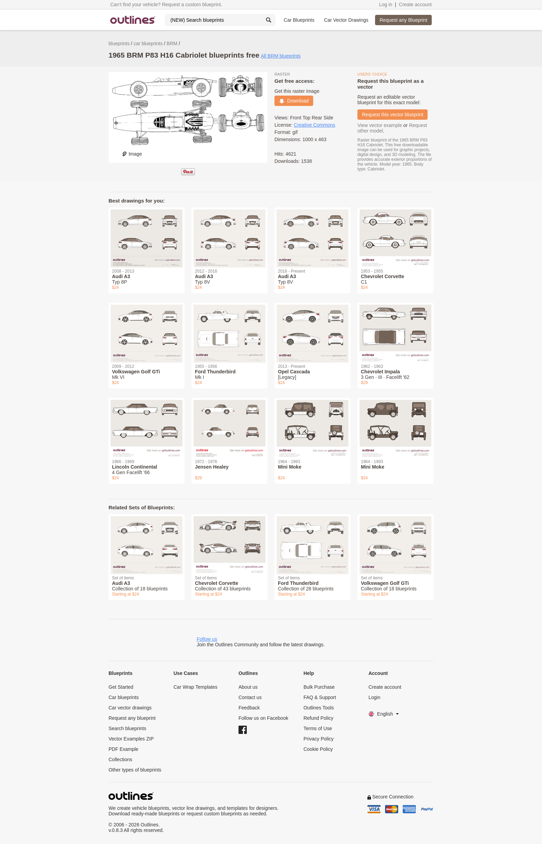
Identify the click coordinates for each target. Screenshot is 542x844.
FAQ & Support (319, 697)
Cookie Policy (318, 749)
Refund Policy (318, 718)
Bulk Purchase (319, 687)
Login (374, 697)
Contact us (250, 697)
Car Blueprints (299, 20)
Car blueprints (124, 697)
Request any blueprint (132, 718)
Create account (415, 4)
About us (248, 687)
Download (294, 101)
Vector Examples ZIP (131, 739)
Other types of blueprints (135, 770)
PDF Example (123, 749)
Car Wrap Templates (195, 687)
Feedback (249, 707)
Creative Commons (314, 125)
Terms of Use (317, 728)
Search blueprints (127, 728)
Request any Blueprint (403, 20)
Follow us (207, 639)
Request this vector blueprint (392, 114)
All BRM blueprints (280, 56)
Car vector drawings (130, 707)
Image (132, 154)
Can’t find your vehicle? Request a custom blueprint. (166, 4)
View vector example (379, 125)
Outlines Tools (318, 707)
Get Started (121, 687)
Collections (120, 759)
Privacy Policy (318, 739)
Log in (385, 4)
